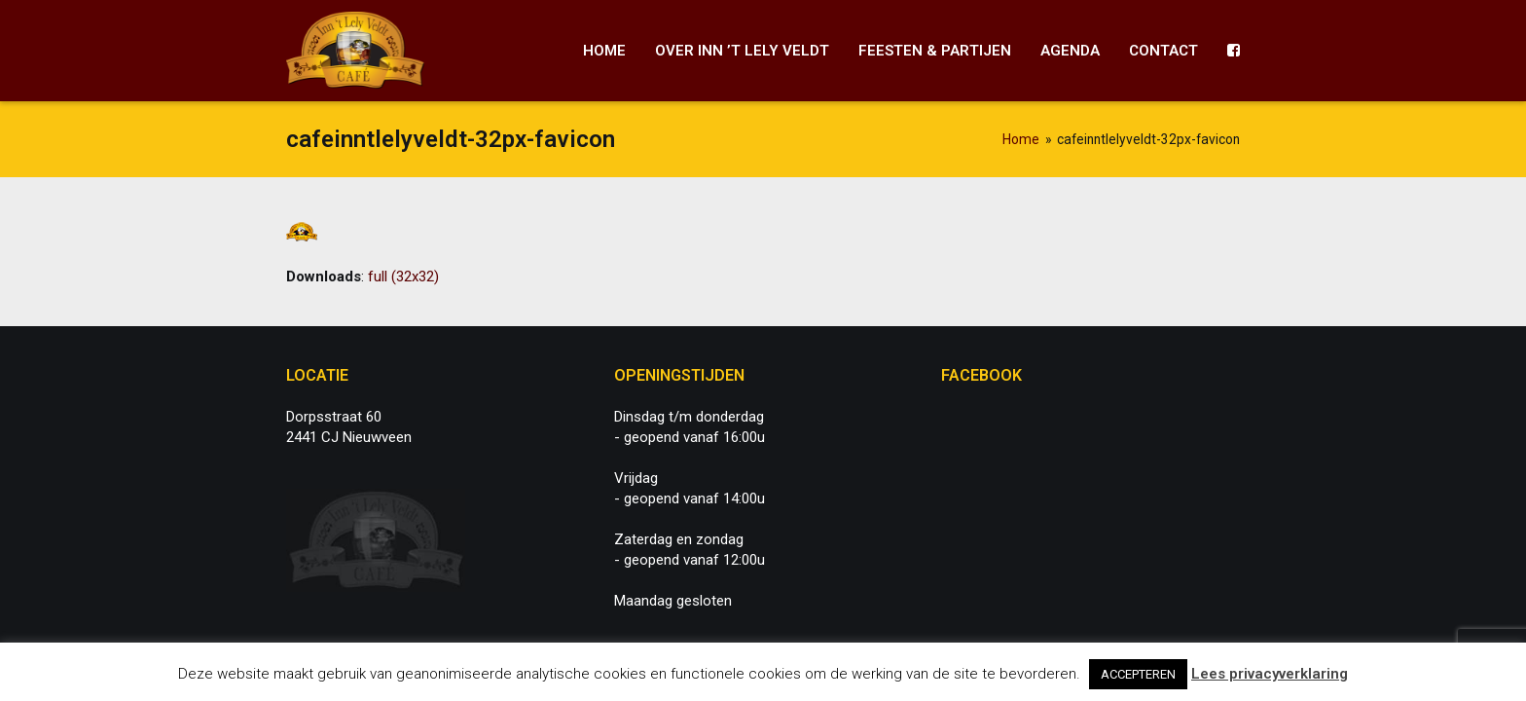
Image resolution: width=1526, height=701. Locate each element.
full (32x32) (403, 276)
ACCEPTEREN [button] (1138, 674)
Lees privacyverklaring (1269, 674)
